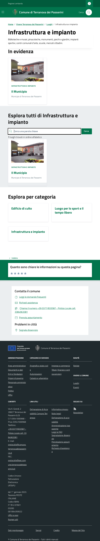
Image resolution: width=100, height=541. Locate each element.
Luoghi (49, 24)
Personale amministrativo (17, 384)
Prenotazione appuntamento (61, 443)
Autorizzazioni (36, 374)
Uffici (10, 395)
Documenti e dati (15, 369)
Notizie (76, 365)
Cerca (86, 131)
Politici (11, 390)
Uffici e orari (13, 515)
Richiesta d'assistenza (61, 450)
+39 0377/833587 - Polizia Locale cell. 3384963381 (17, 433)
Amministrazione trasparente (61, 427)
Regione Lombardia (15, 3)
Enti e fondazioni (15, 374)
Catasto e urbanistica (39, 378)
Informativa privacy (60, 409)
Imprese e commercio (61, 365)
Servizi (38, 530)
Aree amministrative (17, 365)
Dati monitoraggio (15, 530)
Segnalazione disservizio (61, 437)
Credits (57, 530)
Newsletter (78, 412)
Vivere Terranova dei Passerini (29, 24)
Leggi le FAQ (57, 432)
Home (10, 24)
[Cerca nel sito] (88, 12)
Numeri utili (13, 519)
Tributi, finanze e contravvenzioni (61, 372)
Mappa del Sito (78, 530)
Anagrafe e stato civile (39, 367)
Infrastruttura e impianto (23, 86)
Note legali (56, 413)
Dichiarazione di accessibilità (60, 419)
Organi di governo (15, 378)
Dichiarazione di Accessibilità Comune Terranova (39, 413)
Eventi (76, 387)
